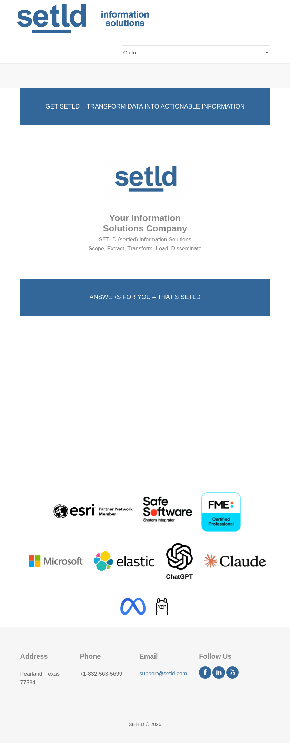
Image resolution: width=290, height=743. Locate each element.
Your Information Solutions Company (145, 223)
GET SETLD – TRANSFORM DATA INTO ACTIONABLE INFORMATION (144, 106)
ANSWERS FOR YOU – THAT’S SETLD (144, 296)
